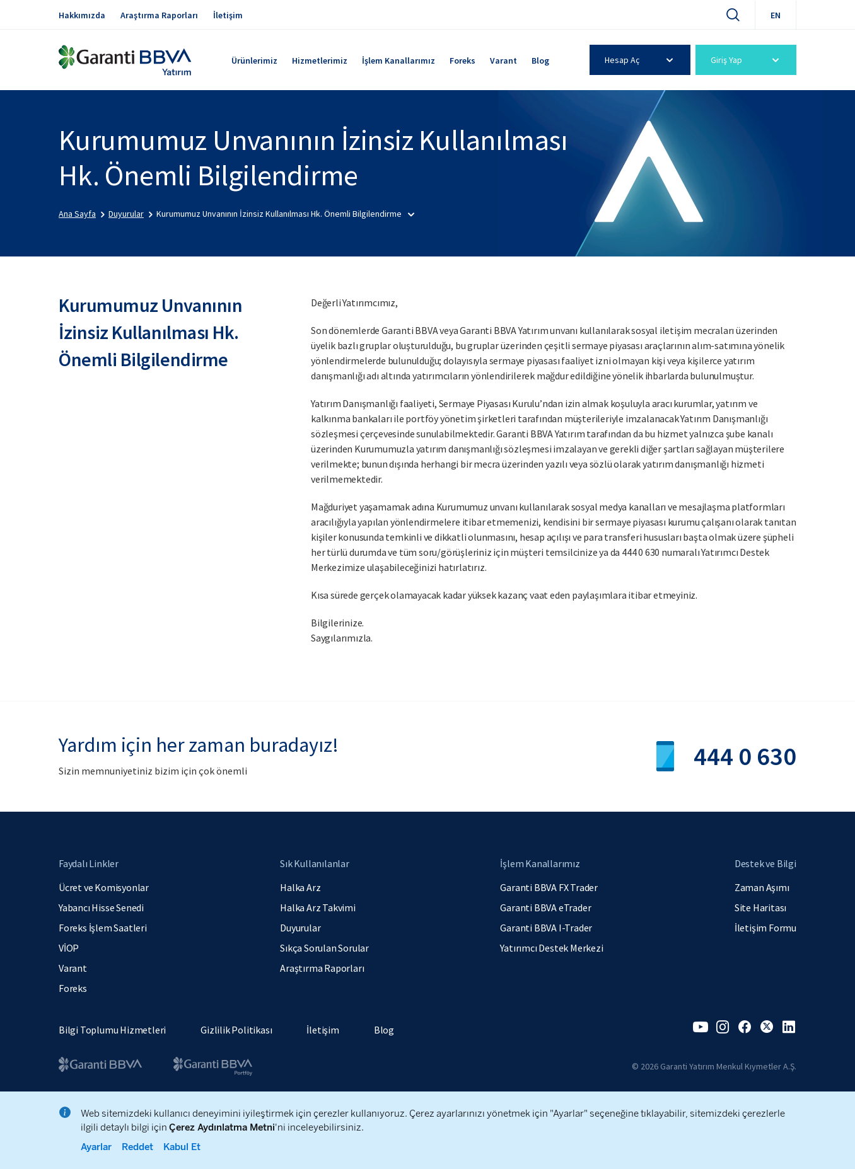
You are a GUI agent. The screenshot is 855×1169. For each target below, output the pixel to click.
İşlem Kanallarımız (398, 60)
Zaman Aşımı (762, 887)
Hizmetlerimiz (319, 60)
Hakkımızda (82, 15)
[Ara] (733, 14)
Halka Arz (300, 887)
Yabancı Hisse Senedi (101, 907)
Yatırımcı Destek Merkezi (551, 948)
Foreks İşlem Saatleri (103, 927)
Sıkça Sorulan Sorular (324, 948)
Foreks (462, 60)
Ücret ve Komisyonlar (104, 887)
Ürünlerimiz (254, 60)
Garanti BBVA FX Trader (549, 887)
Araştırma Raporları (159, 15)
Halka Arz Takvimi (318, 907)
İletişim (228, 15)
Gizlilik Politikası (236, 1029)
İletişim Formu (765, 927)
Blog (540, 60)
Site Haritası (760, 907)
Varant (503, 60)
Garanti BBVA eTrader (545, 907)
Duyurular (300, 927)
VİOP (69, 948)
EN (776, 15)
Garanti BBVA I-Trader (546, 927)
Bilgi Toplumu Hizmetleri (112, 1029)
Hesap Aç (641, 59)
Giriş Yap (747, 59)
